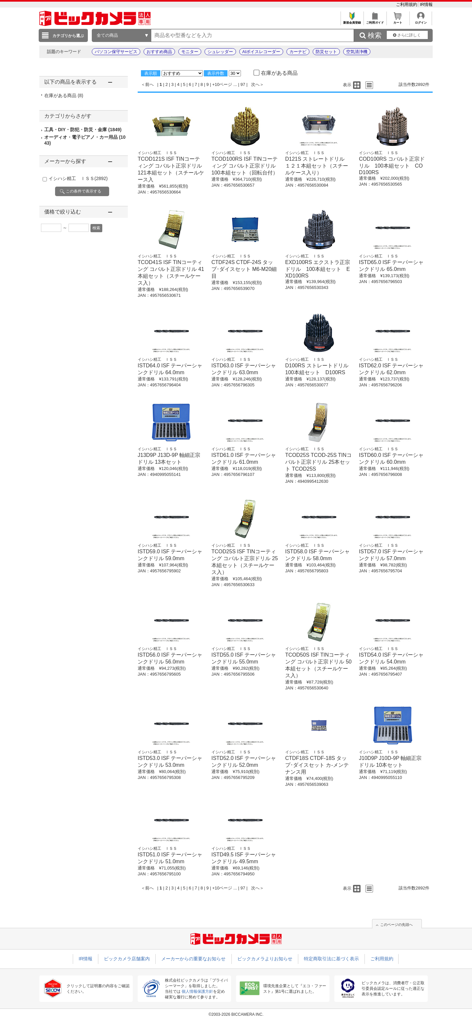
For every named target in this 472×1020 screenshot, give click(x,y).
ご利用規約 (407, 4)
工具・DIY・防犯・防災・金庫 (83, 129)
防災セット (326, 51)
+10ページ (222, 84)
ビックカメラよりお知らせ (264, 958)
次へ (255, 84)
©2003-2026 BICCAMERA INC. (236, 1014)
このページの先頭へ (396, 925)
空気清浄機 (356, 51)
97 (243, 84)
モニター (189, 51)
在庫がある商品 (63, 95)
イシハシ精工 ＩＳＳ (78, 178)
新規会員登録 (352, 20)
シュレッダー (220, 51)
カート (397, 20)
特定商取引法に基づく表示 (331, 958)
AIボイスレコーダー (261, 51)
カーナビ (297, 51)
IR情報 (426, 4)
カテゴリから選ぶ (68, 35)
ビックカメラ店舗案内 (127, 958)
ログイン (420, 20)
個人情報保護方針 (197, 991)
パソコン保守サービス (116, 51)
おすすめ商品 (159, 51)
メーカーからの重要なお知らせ (193, 958)
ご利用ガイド (374, 20)
